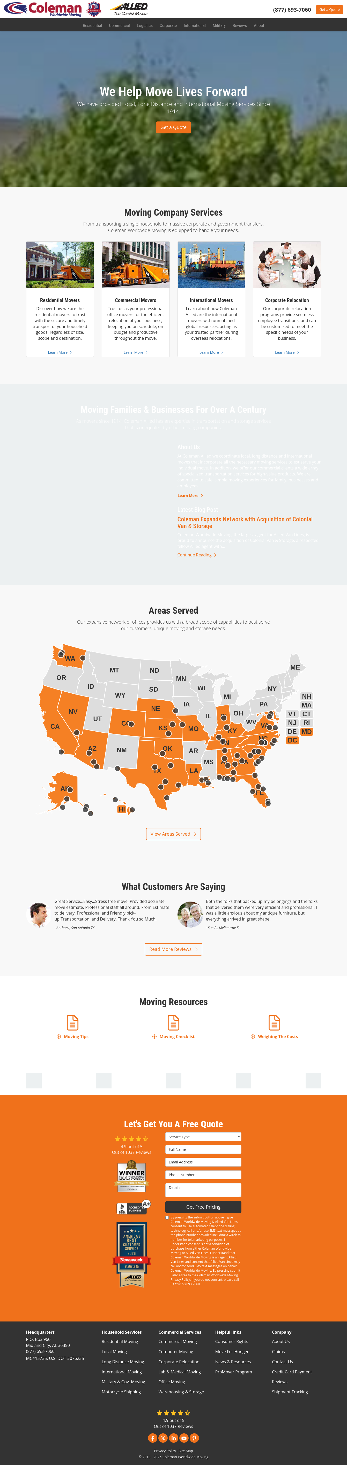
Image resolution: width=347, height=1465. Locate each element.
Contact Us (282, 1362)
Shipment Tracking (290, 1392)
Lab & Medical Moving (179, 1372)
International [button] (194, 24)
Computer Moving (175, 1351)
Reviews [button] (239, 24)
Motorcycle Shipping (121, 1392)
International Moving (122, 1372)
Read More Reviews (173, 949)
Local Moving (114, 1351)
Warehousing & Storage (181, 1392)
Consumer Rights (231, 1341)
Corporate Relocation (178, 1362)
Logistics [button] (144, 24)
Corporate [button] (168, 24)
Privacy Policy (180, 1279)
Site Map (186, 1450)
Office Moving (171, 1382)
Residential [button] (93, 24)
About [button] (258, 24)
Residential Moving (120, 1341)
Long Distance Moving (123, 1362)
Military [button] (218, 24)
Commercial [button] (119, 24)
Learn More (190, 495)
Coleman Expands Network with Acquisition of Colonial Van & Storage (245, 523)
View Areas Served (173, 834)
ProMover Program (233, 1372)
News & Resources (233, 1362)
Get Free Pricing (203, 1207)
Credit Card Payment (292, 1372)
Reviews (279, 1382)
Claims (278, 1351)
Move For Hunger (232, 1351)
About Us (281, 1341)
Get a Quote (329, 9)
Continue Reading (197, 555)
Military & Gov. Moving (123, 1382)
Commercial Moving (177, 1341)
